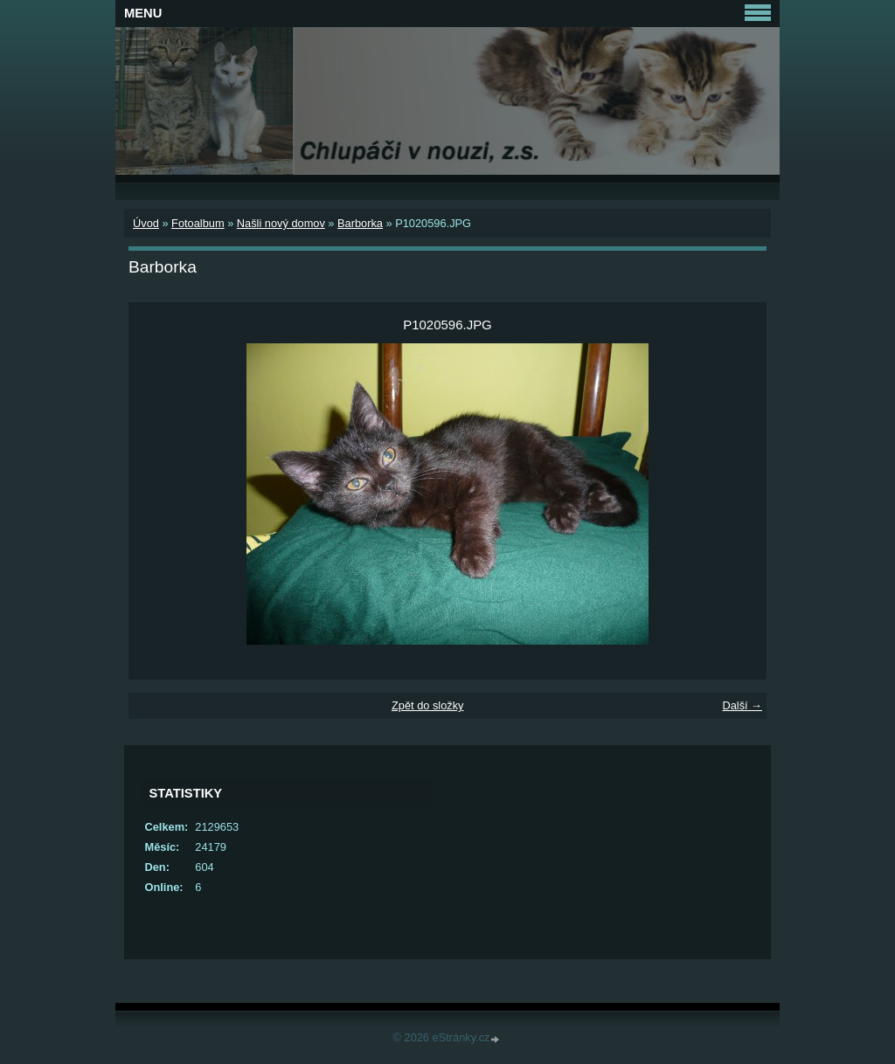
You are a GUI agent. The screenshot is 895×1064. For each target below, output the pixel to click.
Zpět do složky (428, 705)
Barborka (360, 223)
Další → (742, 705)
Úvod (146, 223)
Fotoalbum (197, 223)
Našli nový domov (281, 223)
